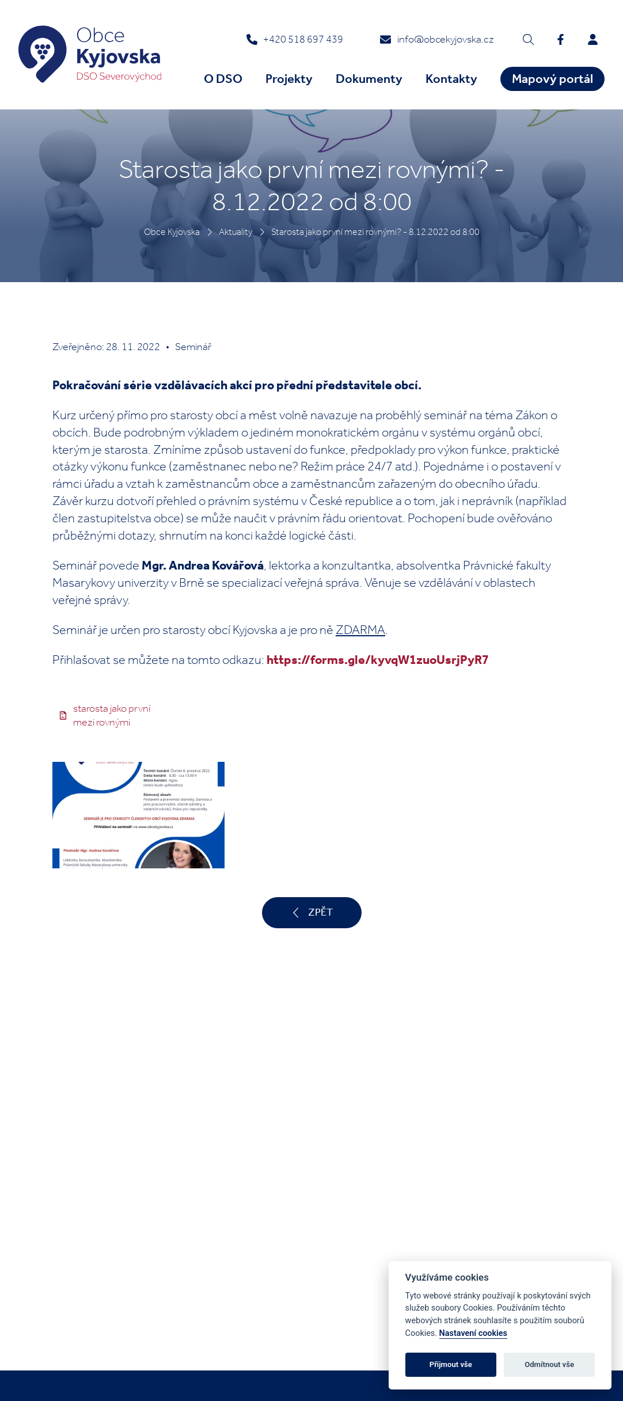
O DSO (223, 78)
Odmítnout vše (549, 1364)
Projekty (289, 78)
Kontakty (451, 78)
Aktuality (235, 231)
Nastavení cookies (473, 1333)
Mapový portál (552, 78)
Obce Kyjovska (172, 231)
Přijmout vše (451, 1364)
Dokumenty (369, 78)
